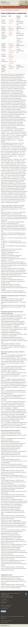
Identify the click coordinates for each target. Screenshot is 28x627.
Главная (2, 10)
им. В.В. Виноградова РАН (6, 4)
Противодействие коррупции (6, 620)
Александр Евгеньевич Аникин (11, 21)
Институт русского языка (5, 2)
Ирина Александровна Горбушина (12, 51)
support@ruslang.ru (20, 616)
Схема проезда (4, 602)
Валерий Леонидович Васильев (11, 45)
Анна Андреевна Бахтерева (11, 28)
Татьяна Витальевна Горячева (11, 56)
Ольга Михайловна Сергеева (11, 67)
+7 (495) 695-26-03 (6, 606)
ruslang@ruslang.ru (4, 608)
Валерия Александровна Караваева (12, 61)
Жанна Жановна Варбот (11, 34)
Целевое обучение (4, 622)
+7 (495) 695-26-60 (8, 605)
